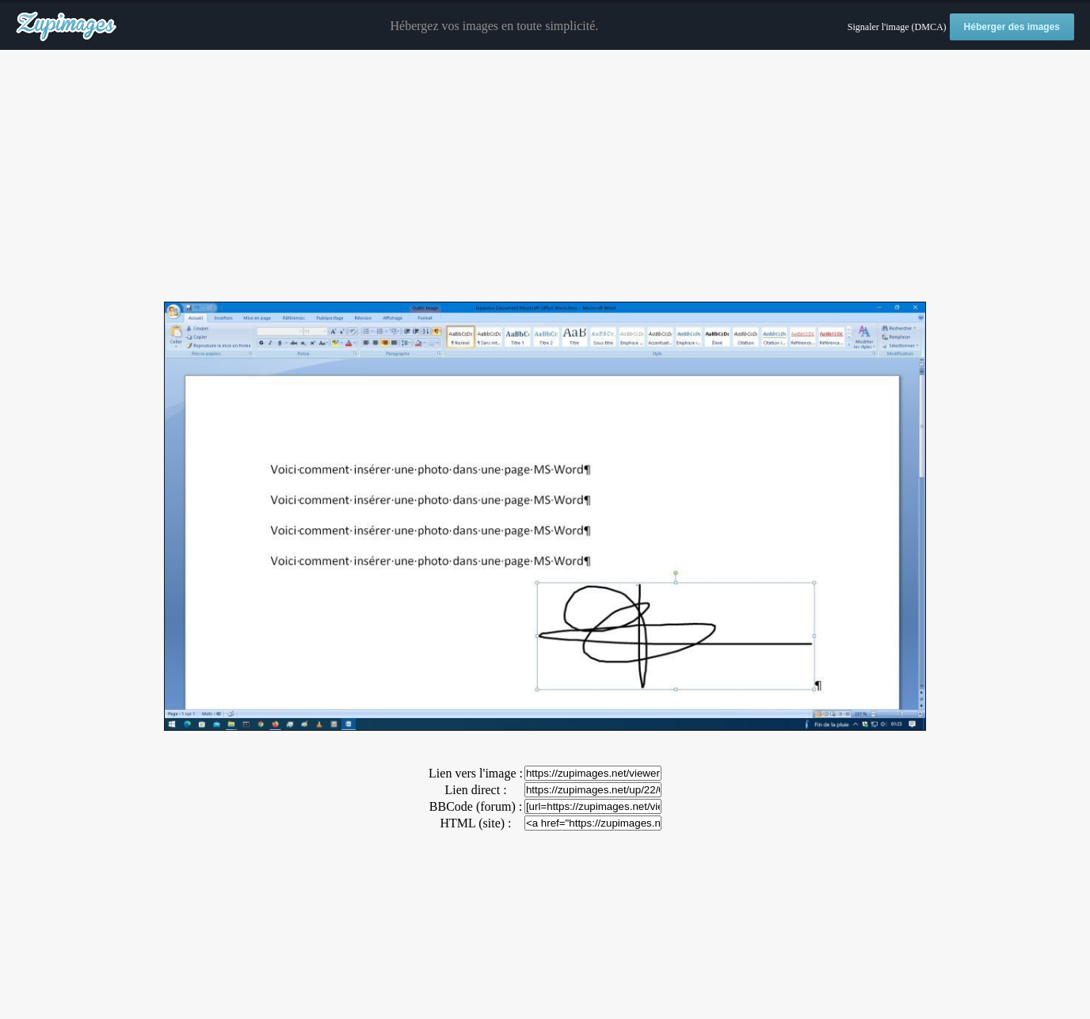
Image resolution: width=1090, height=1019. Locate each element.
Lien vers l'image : (476, 773)
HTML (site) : (475, 823)
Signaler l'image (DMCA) (897, 26)
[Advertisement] (545, 176)
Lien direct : (475, 790)
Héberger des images (1012, 26)
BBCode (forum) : (475, 806)
